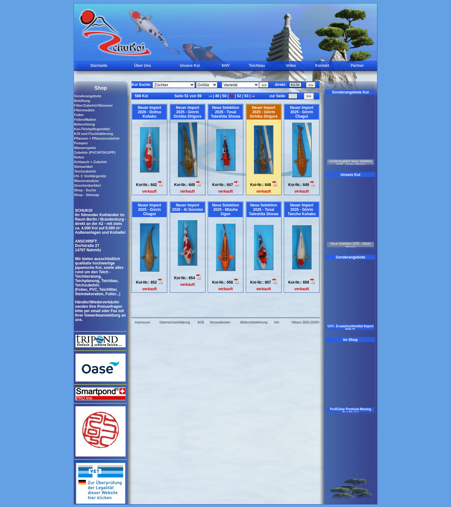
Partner (357, 65)
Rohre (79, 157)
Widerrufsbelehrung (253, 322)
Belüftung (82, 101)
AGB (201, 322)
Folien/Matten (85, 119)
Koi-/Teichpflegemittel (92, 129)
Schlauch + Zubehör (90, 162)
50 (224, 96)
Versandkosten (220, 322)
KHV (226, 65)
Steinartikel (83, 166)
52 (239, 96)
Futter (79, 115)
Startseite (98, 65)
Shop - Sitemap (86, 195)
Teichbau (257, 65)
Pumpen (80, 143)
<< (211, 96)
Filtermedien (84, 110)
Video (291, 65)
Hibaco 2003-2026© (305, 322)
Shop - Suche (85, 190)
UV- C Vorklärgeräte (90, 176)
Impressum (142, 322)
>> (253, 96)
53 (246, 96)
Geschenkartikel (87, 185)
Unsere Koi (190, 65)
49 (217, 96)
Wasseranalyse (86, 181)
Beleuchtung (84, 124)
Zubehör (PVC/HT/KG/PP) (94, 152)
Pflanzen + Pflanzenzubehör (97, 138)
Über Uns (142, 65)
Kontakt (322, 65)
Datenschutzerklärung (174, 322)
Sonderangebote (87, 96)
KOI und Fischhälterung (93, 134)
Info (276, 322)
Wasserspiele (85, 148)
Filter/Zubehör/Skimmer (93, 105)
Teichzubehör (85, 171)
